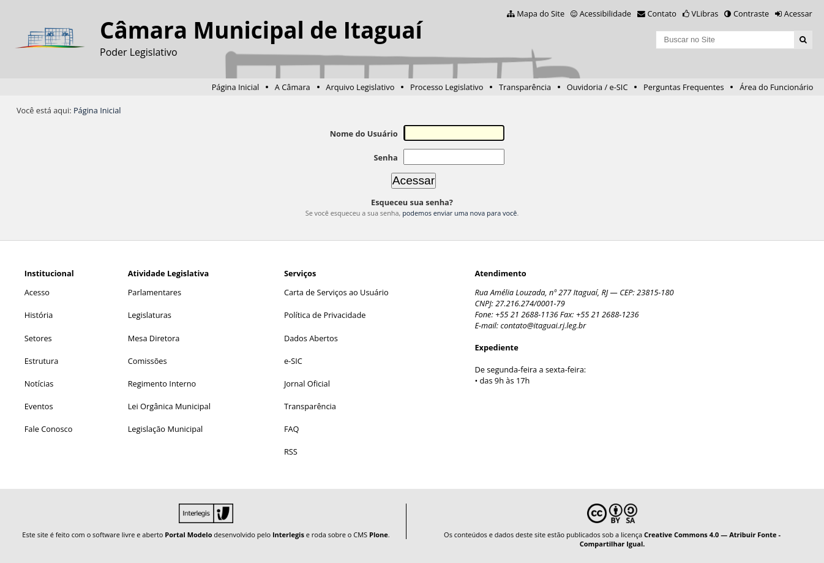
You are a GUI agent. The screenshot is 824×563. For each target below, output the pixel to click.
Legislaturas (149, 314)
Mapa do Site (540, 13)
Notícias (39, 383)
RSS (291, 451)
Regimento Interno (162, 383)
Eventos (38, 406)
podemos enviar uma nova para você (459, 212)
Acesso (37, 292)
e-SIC (293, 360)
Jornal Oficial (307, 383)
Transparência (525, 87)
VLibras (705, 13)
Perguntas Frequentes (683, 87)
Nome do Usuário (364, 133)
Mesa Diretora (154, 338)
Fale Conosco (48, 428)
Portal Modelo (188, 534)
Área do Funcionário (776, 87)
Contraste (751, 13)
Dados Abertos (311, 338)
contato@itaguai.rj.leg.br (543, 325)
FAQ (291, 428)
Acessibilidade (605, 13)
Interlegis (288, 534)
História (38, 314)
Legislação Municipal (165, 428)
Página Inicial (236, 87)
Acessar (798, 13)
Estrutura (41, 360)
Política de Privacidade (325, 314)
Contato (662, 13)
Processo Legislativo (447, 87)
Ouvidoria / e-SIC (597, 87)
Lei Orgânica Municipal (169, 406)
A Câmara (292, 87)
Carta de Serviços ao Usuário (336, 292)
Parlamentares (154, 292)
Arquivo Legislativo (360, 87)
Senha (385, 157)
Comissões (147, 360)
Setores (38, 338)
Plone (378, 534)
